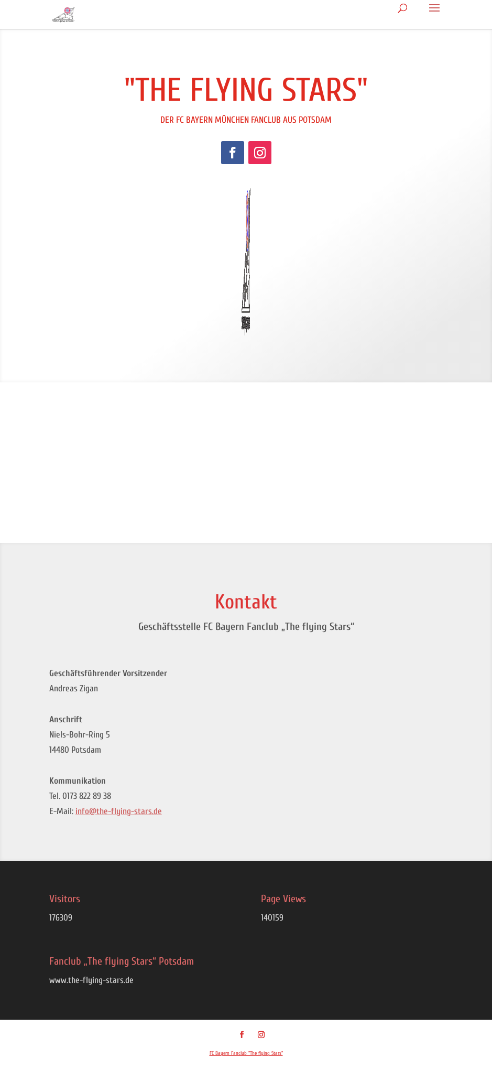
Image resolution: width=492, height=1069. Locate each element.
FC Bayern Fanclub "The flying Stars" (246, 1053)
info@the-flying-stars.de (118, 811)
